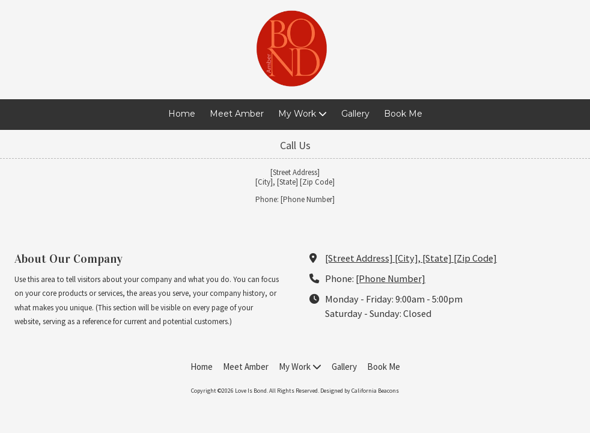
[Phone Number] (390, 278)
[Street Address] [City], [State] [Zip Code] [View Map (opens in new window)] (411, 258)
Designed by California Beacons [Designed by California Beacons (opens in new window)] (359, 391)
